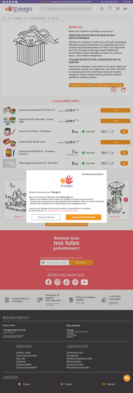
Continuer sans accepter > (93, 174)
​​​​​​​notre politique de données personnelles (61, 211)
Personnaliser (46, 217)
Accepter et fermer (83, 217)
